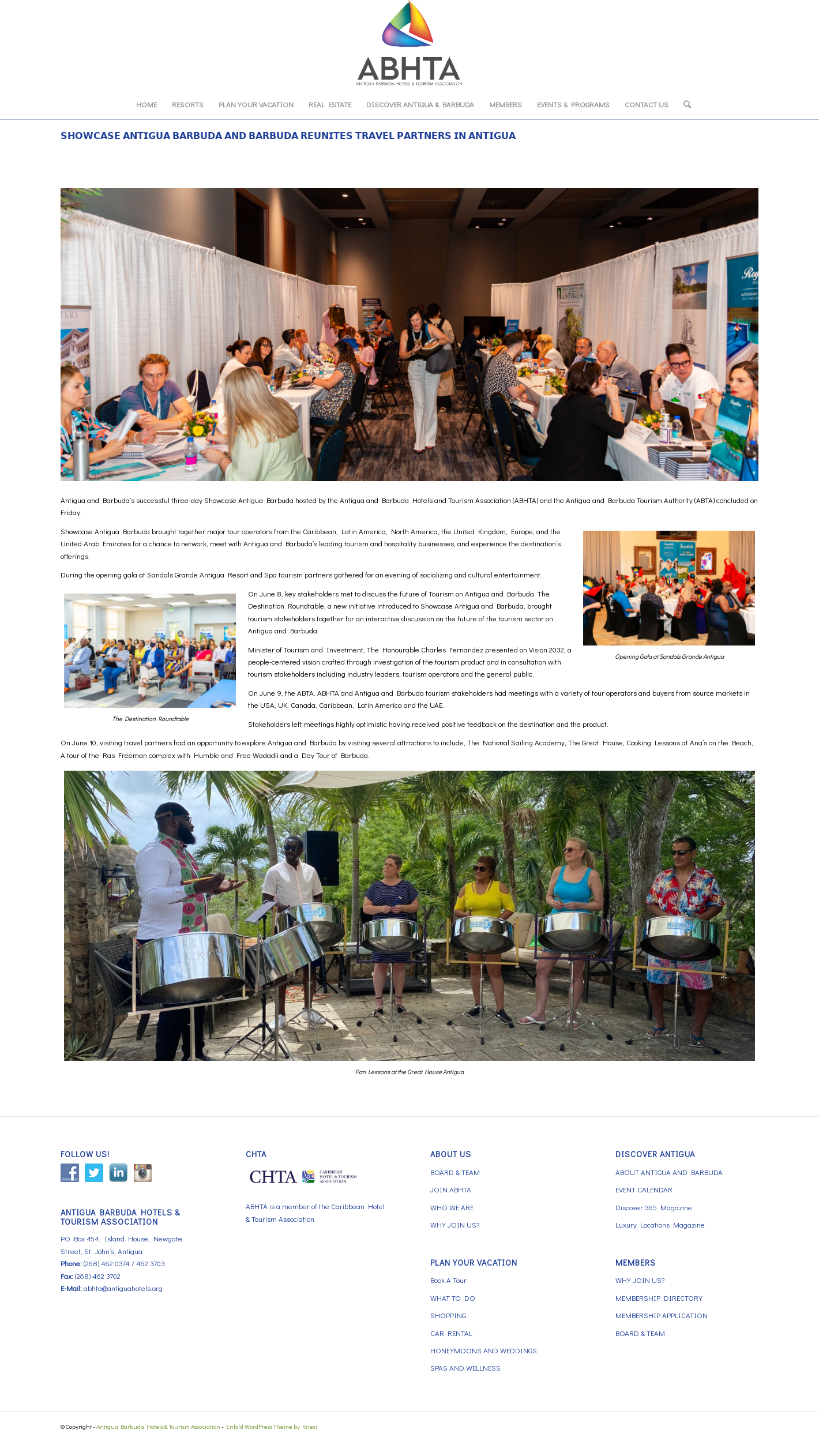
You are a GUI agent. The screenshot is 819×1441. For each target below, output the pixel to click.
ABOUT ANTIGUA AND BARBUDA (669, 1172)
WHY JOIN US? (454, 1224)
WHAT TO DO (452, 1298)
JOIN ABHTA (450, 1189)
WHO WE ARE (452, 1207)
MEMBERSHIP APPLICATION (661, 1315)
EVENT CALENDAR (644, 1189)
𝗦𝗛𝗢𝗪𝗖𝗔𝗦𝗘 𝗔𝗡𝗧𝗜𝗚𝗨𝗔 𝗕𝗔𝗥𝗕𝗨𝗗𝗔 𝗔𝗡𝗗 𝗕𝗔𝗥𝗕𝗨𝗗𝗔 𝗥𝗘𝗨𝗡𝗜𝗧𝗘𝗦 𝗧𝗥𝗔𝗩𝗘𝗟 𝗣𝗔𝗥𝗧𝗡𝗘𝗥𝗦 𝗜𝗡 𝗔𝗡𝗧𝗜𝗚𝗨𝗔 (288, 135)
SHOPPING (448, 1315)
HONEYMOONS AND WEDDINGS (483, 1350)
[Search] (683, 104)
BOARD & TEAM (455, 1172)
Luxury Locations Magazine (660, 1224)
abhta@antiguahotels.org (123, 1288)
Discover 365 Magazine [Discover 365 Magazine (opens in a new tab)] (653, 1207)
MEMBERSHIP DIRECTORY (658, 1298)
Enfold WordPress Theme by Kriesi (271, 1426)
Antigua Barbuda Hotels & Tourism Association (158, 1426)
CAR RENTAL (451, 1333)
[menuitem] (146, 104)
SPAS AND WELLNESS (465, 1367)
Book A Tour (448, 1280)
